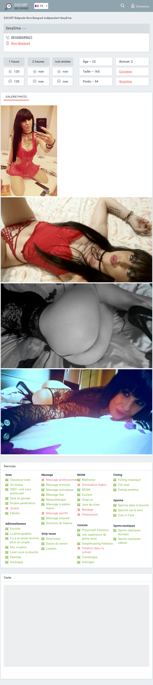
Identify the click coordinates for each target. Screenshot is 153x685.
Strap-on (87, 499)
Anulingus (16, 562)
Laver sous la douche (24, 552)
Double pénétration (22, 503)
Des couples (18, 547)
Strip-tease (53, 538)
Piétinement (90, 514)
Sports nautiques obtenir (129, 541)
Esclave (87, 495)
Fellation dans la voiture (93, 550)
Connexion (140, 6)
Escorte (15, 529)
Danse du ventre (56, 543)
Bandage (87, 509)
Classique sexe (20, 480)
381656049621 (21, 37)
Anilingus (88, 562)
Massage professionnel (61, 480)
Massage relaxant (58, 518)
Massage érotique (58, 485)
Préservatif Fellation (95, 530)
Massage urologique (59, 490)
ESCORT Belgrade (15, 17)
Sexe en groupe (20, 498)
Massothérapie (56, 499)
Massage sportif (57, 513)
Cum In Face (126, 515)
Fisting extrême (128, 490)
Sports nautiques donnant (129, 532)
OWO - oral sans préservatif (20, 491)
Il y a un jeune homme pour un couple (24, 540)
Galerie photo (16, 96)
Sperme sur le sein (130, 510)
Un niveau (16, 485)
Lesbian (51, 548)
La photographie (20, 533)
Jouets (14, 508)
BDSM (86, 490)
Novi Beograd (34, 17)
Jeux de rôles (91, 504)
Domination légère (94, 485)
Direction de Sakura (59, 523)
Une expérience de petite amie (94, 536)
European (125, 71)
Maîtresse (88, 480)
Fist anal (123, 485)
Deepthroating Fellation (97, 543)
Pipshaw (15, 557)
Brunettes (125, 81)
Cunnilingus (89, 557)
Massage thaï (55, 495)
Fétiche (15, 513)
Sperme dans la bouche (133, 505)
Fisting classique (129, 480)
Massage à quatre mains (58, 506)
